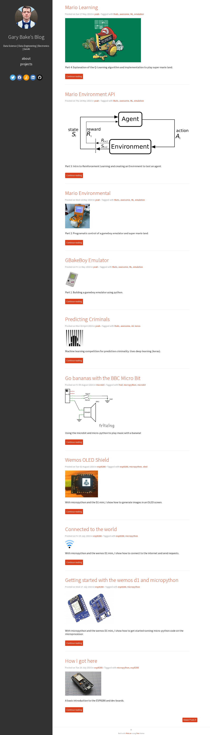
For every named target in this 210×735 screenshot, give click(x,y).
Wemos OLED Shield (87, 459)
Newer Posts (190, 719)
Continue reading (74, 76)
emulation (139, 14)
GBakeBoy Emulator (87, 260)
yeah (96, 14)
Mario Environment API (90, 94)
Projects (26, 64)
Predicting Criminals (87, 319)
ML (131, 14)
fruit (121, 384)
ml (132, 325)
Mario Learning (81, 7)
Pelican (128, 733)
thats (115, 14)
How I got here (81, 660)
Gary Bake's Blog (26, 37)
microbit (100, 384)
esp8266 (101, 466)
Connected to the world (91, 529)
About (26, 58)
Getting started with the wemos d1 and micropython (121, 580)
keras (137, 325)
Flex (137, 733)
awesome (124, 14)
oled (145, 466)
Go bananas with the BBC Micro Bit (102, 378)
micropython (130, 384)
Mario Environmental (88, 193)
